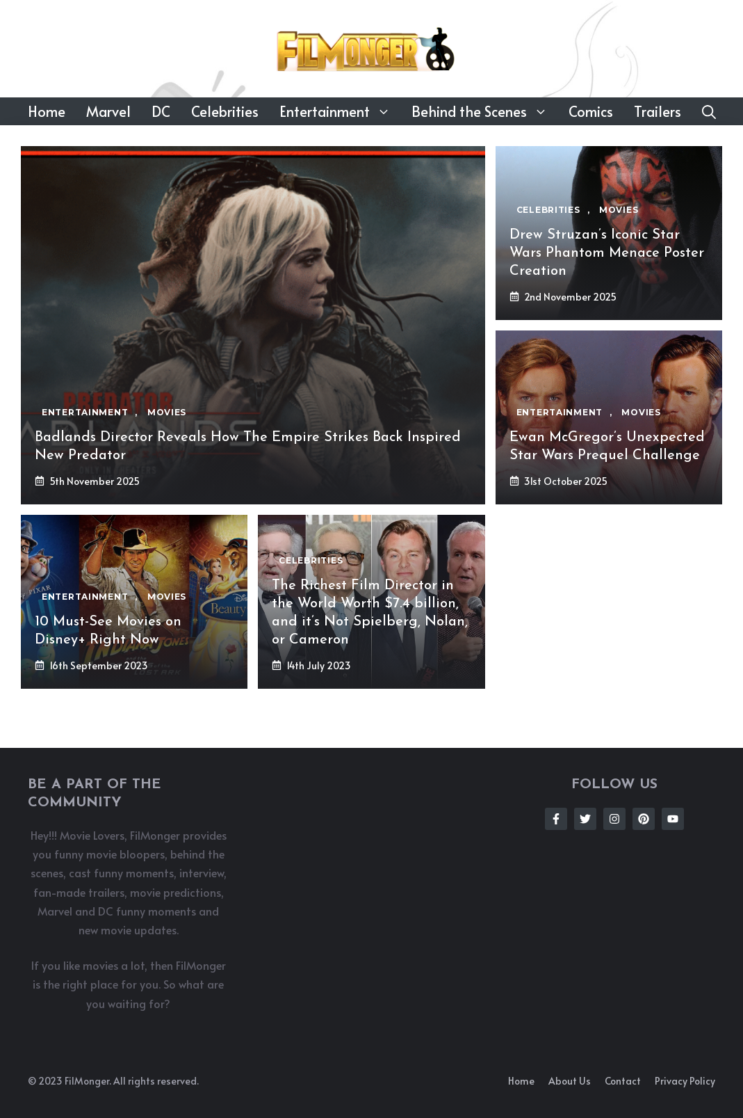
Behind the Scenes (484, 111)
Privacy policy (685, 1080)
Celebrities (225, 111)
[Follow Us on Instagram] (614, 819)
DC (161, 111)
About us (569, 1080)
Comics (591, 111)
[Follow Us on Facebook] (556, 819)
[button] (709, 111)
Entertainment (340, 111)
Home (46, 111)
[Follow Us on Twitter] (585, 819)
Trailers (657, 111)
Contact (623, 1080)
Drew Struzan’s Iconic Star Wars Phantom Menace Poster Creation (606, 253)
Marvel (108, 111)
